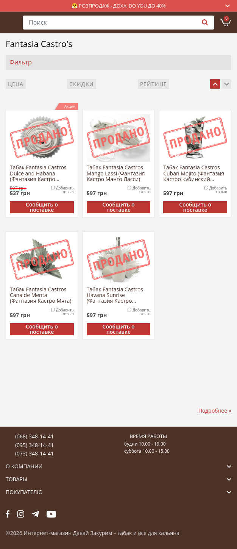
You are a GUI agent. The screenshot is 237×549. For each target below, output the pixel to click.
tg (35, 513)
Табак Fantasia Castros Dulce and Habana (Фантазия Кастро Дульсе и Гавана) (38, 172)
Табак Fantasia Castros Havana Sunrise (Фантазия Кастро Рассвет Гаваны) (115, 294)
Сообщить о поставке (42, 207)
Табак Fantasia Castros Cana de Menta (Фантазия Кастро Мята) (40, 294)
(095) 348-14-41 (34, 445)
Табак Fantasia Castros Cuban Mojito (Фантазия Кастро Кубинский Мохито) (193, 172)
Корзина (226, 19)
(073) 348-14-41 (34, 453)
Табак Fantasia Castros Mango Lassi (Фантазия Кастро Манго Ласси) (116, 172)
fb (7, 513)
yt (51, 513)
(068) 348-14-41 (34, 436)
